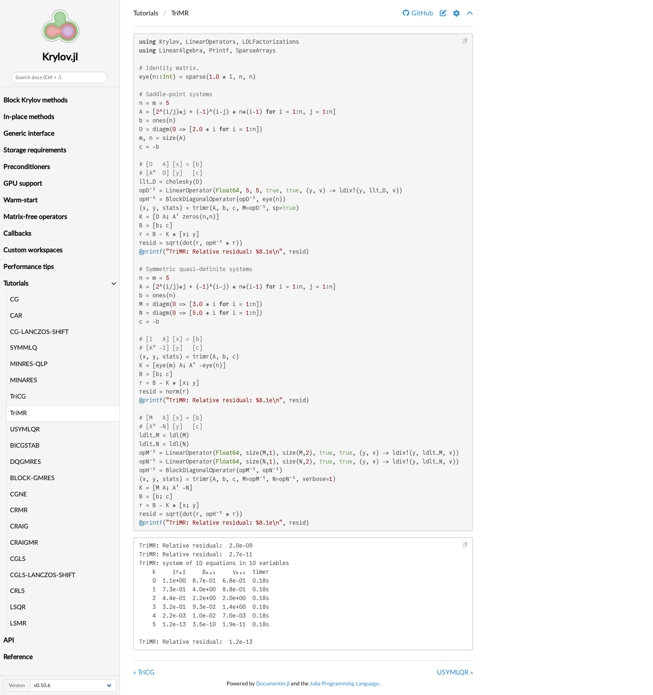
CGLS (17, 559)
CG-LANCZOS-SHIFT (39, 332)
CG (14, 299)
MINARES (23, 380)
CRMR (18, 510)
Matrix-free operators (35, 217)
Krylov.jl (60, 57)
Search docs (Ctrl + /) (38, 77)
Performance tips (28, 267)
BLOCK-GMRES (32, 478)
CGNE (18, 494)
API (8, 640)
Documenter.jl (272, 683)
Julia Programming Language (344, 683)
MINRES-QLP (28, 364)
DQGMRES (25, 462)
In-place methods (28, 117)
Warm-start (20, 200)
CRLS (17, 591)
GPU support (22, 183)
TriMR (18, 413)
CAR (16, 316)
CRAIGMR (24, 543)
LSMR (18, 623)
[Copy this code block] (465, 41)
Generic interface (28, 133)
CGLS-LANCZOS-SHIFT (42, 575)
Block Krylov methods (35, 100)
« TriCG (144, 672)
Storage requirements (34, 150)
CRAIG (19, 526)
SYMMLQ (23, 348)
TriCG (18, 397)
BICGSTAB (25, 446)
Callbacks (17, 233)
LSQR (17, 607)
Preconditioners (26, 167)
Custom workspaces (32, 250)
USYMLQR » (455, 672)
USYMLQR (25, 429)
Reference (17, 657)
